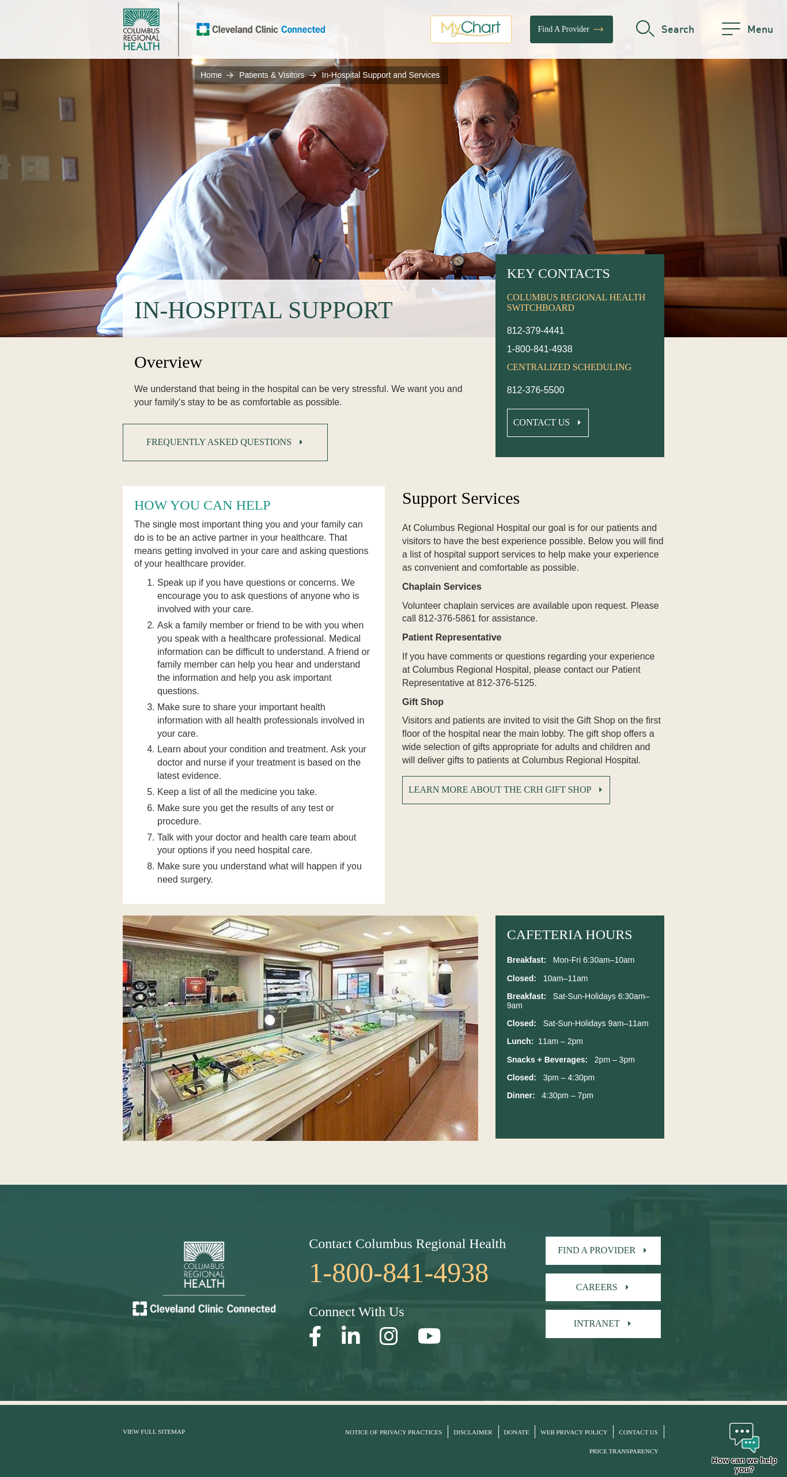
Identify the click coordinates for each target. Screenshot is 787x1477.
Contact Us (541, 422)
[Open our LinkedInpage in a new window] (351, 1336)
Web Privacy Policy (573, 1432)
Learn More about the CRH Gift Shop (499, 789)
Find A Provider (571, 32)
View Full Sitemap (154, 1431)
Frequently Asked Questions (219, 442)
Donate (516, 1432)
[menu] (747, 31)
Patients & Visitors (271, 75)
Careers (597, 1287)
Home (211, 75)
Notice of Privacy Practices (393, 1432)
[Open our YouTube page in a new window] (429, 1336)
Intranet (597, 1323)
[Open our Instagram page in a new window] (389, 1336)
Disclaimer (472, 1432)
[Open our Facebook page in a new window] (315, 1336)
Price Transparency (624, 1451)
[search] (665, 31)
